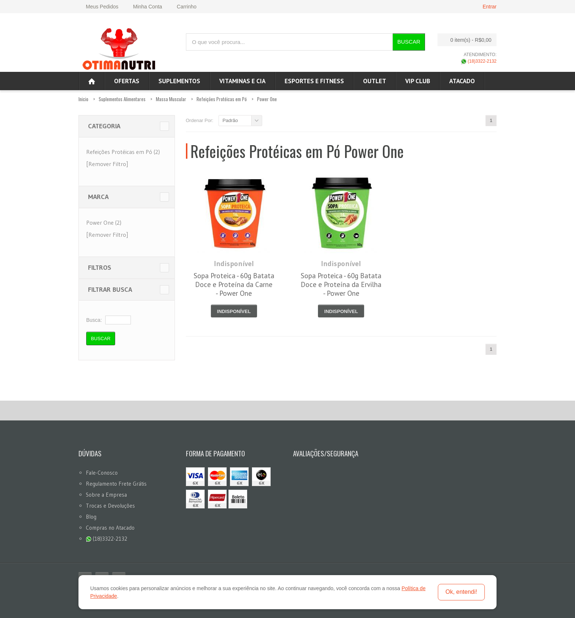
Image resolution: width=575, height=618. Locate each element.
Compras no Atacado (110, 527)
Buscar (408, 41)
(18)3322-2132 (479, 61)
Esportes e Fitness (314, 81)
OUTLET (374, 81)
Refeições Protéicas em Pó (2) (123, 151)
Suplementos (179, 81)
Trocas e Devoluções (110, 505)
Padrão (230, 120)
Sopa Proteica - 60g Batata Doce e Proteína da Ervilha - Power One (341, 284)
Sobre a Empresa (106, 494)
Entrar (490, 7)
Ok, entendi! (461, 592)
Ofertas (126, 81)
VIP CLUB (417, 81)
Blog (91, 516)
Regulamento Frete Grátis (116, 483)
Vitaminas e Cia (242, 81)
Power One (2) (103, 222)
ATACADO (462, 81)
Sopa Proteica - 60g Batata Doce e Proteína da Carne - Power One (234, 284)
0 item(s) (465, 39)
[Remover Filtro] (107, 164)
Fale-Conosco (102, 472)
